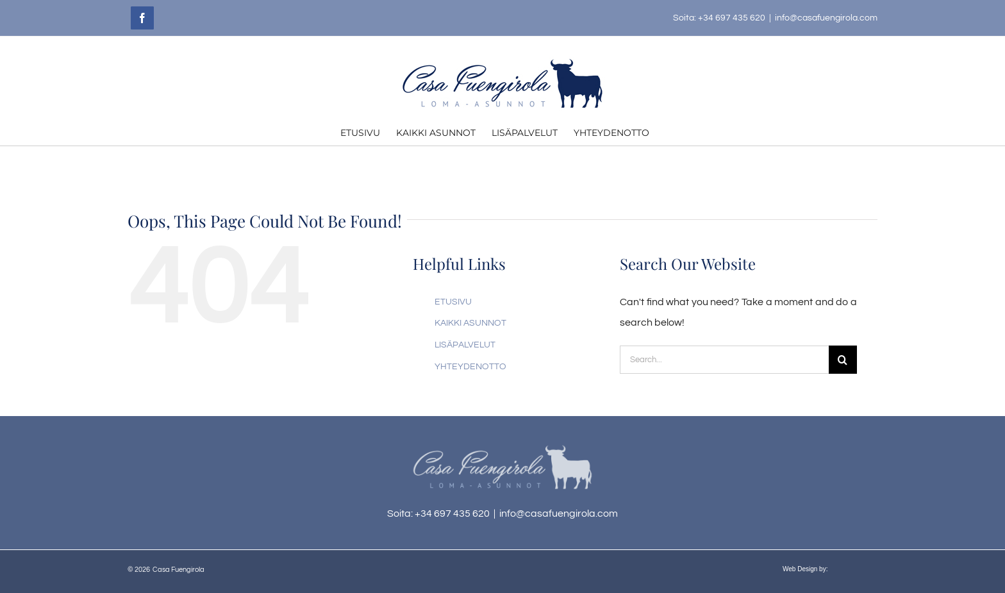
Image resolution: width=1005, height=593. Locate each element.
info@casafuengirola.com (826, 17)
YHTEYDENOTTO (470, 366)
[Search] (843, 360)
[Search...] (724, 360)
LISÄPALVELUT (465, 344)
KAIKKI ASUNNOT (470, 323)
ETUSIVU (453, 301)
